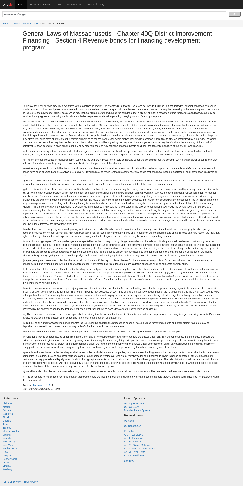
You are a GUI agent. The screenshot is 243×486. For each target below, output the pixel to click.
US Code (129, 420)
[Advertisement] (121, 77)
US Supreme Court (134, 403)
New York (8, 445)
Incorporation (74, 4)
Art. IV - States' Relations (137, 445)
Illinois (6, 424)
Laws (58, 4)
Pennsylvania (10, 459)
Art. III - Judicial (132, 441)
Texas (6, 462)
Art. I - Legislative (133, 434)
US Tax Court (131, 406)
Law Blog (129, 460)
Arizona (7, 410)
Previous (37, 385)
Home (21, 4)
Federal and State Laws (26, 23)
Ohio (5, 452)
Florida (6, 417)
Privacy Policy (30, 481)
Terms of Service (12, 481)
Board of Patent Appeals (137, 410)
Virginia (7, 465)
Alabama (7, 403)
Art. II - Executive (133, 438)
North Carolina (10, 448)
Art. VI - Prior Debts (134, 452)
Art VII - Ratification (134, 455)
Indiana (7, 427)
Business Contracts (40, 4)
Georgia (7, 420)
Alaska (6, 406)
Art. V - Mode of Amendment (139, 448)
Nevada (7, 438)
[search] (114, 14)
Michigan (7, 434)
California (8, 413)
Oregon (7, 455)
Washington (9, 469)
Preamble (129, 431)
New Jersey (9, 441)
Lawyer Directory (95, 4)
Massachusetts (11, 431)
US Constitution (132, 426)
